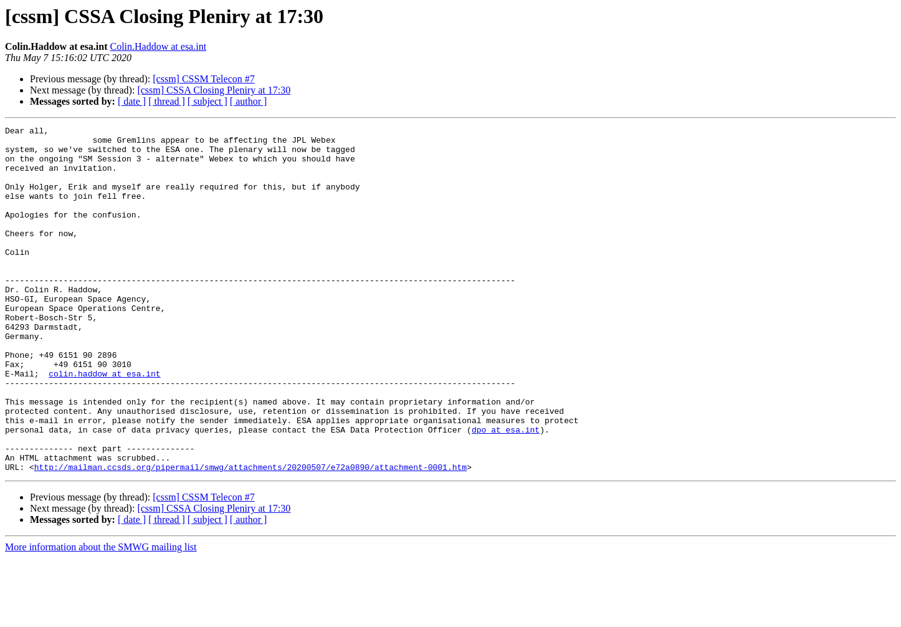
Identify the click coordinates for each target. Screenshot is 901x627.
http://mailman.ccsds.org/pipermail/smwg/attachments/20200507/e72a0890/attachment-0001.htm (250, 536)
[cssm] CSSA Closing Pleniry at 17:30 (213, 90)
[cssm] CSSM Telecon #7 (203, 79)
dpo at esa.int (506, 491)
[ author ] (248, 101)
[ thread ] (166, 101)
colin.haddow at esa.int (104, 423)
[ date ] (132, 101)
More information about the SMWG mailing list (101, 616)
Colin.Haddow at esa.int (158, 46)
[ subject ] (207, 101)
